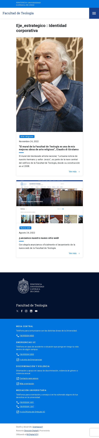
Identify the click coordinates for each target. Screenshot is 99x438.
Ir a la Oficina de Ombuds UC (32, 412)
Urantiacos (37, 427)
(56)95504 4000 (27, 336)
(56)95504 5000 (27, 354)
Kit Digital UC (32, 434)
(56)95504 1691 (27, 402)
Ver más (74, 172)
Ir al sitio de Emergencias (31, 360)
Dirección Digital (30, 431)
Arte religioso (27, 136)
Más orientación (27, 384)
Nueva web (25, 228)
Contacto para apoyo (29, 378)
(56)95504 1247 (27, 406)
